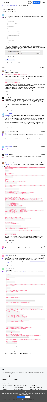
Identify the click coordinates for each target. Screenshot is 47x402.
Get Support (6, 5)
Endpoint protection (33, 385)
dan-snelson (7, 162)
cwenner (6, 246)
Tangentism (7, 70)
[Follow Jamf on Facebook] (11, 376)
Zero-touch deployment (18, 383)
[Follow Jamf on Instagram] (9, 376)
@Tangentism (7, 115)
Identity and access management (36, 383)
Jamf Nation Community (7, 385)
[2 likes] (9, 240)
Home (2, 5)
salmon (6, 97)
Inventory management (18, 389)
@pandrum (7, 164)
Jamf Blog (4, 387)
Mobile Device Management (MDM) (20, 385)
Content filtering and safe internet (36, 389)
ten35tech (7, 268)
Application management (18, 387)
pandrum (7, 14)
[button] (2, 2)
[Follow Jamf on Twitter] (3, 376)
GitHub (21, 164)
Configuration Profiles (10, 59)
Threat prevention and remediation (36, 387)
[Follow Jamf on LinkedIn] (5, 376)
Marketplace (4, 389)
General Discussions (13, 5)
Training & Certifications (7, 383)
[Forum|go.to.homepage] (6, 2)
